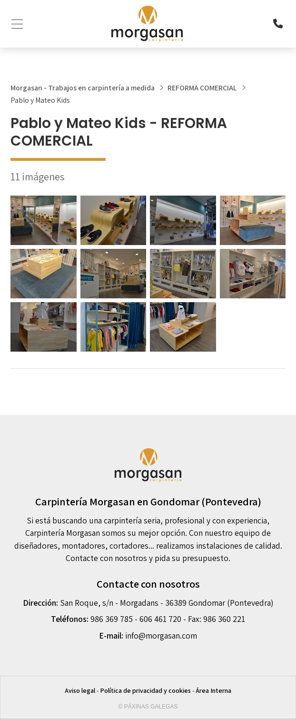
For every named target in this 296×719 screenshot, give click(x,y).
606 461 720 (160, 618)
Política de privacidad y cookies (145, 690)
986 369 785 (111, 618)
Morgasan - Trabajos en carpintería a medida (82, 88)
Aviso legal (80, 690)
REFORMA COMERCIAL (202, 88)
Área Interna (213, 690)
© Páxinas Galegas (148, 706)
